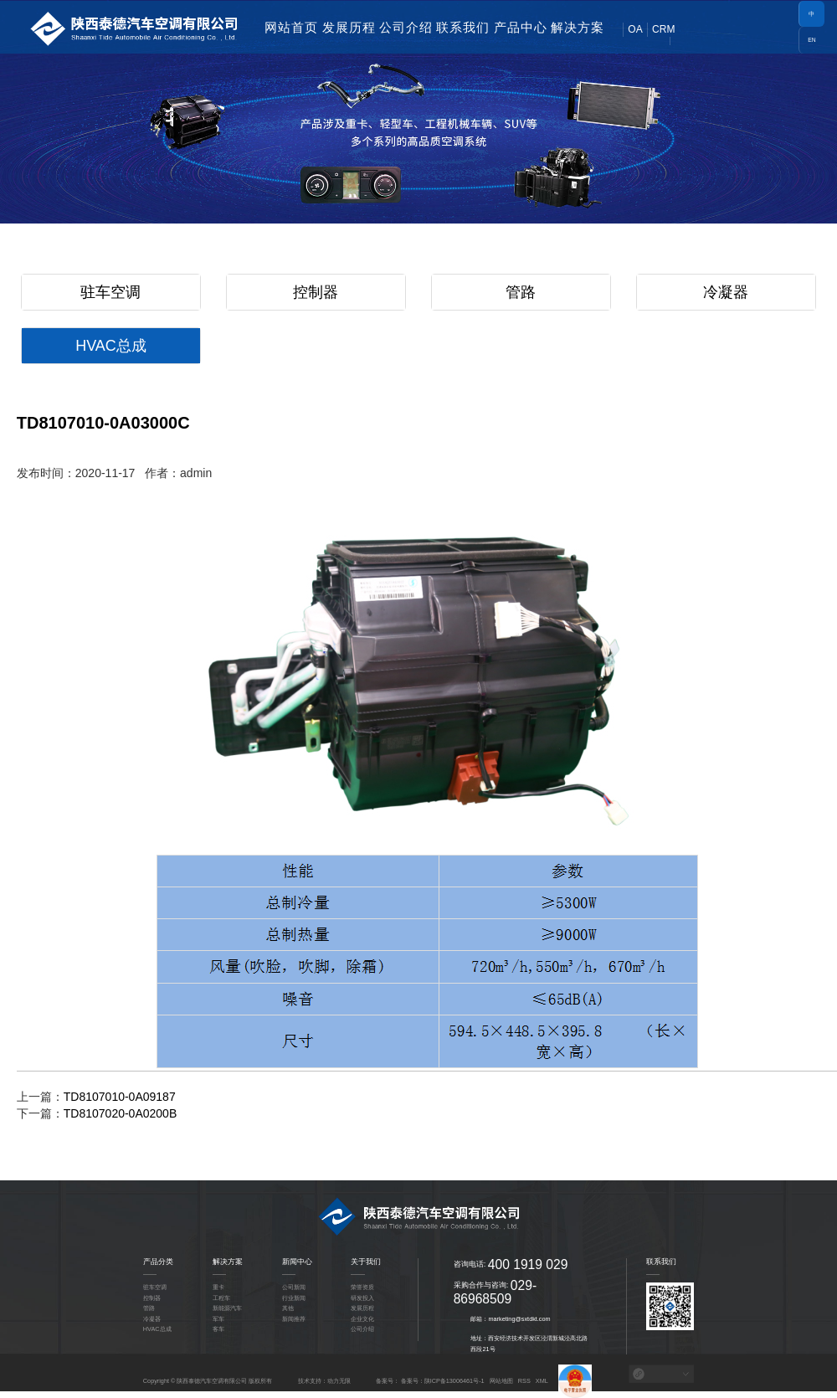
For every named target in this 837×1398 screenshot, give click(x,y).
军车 (218, 1319)
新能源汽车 (227, 1308)
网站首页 (291, 27)
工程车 (221, 1298)
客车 (218, 1329)
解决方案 (577, 27)
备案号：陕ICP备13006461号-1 (443, 1381)
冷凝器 (725, 292)
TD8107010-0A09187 (120, 1096)
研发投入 (362, 1298)
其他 (288, 1308)
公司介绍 (406, 27)
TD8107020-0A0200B (120, 1113)
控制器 (315, 292)
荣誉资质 (362, 1287)
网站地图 (501, 1381)
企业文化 (362, 1319)
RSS (524, 1381)
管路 (521, 292)
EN (811, 40)
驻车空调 (110, 292)
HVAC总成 (110, 345)
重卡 (218, 1287)
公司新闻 (294, 1287)
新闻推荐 (294, 1319)
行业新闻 (294, 1298)
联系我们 (463, 27)
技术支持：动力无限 (324, 1381)
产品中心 (520, 27)
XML (542, 1381)
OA (635, 29)
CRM (663, 29)
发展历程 (349, 27)
